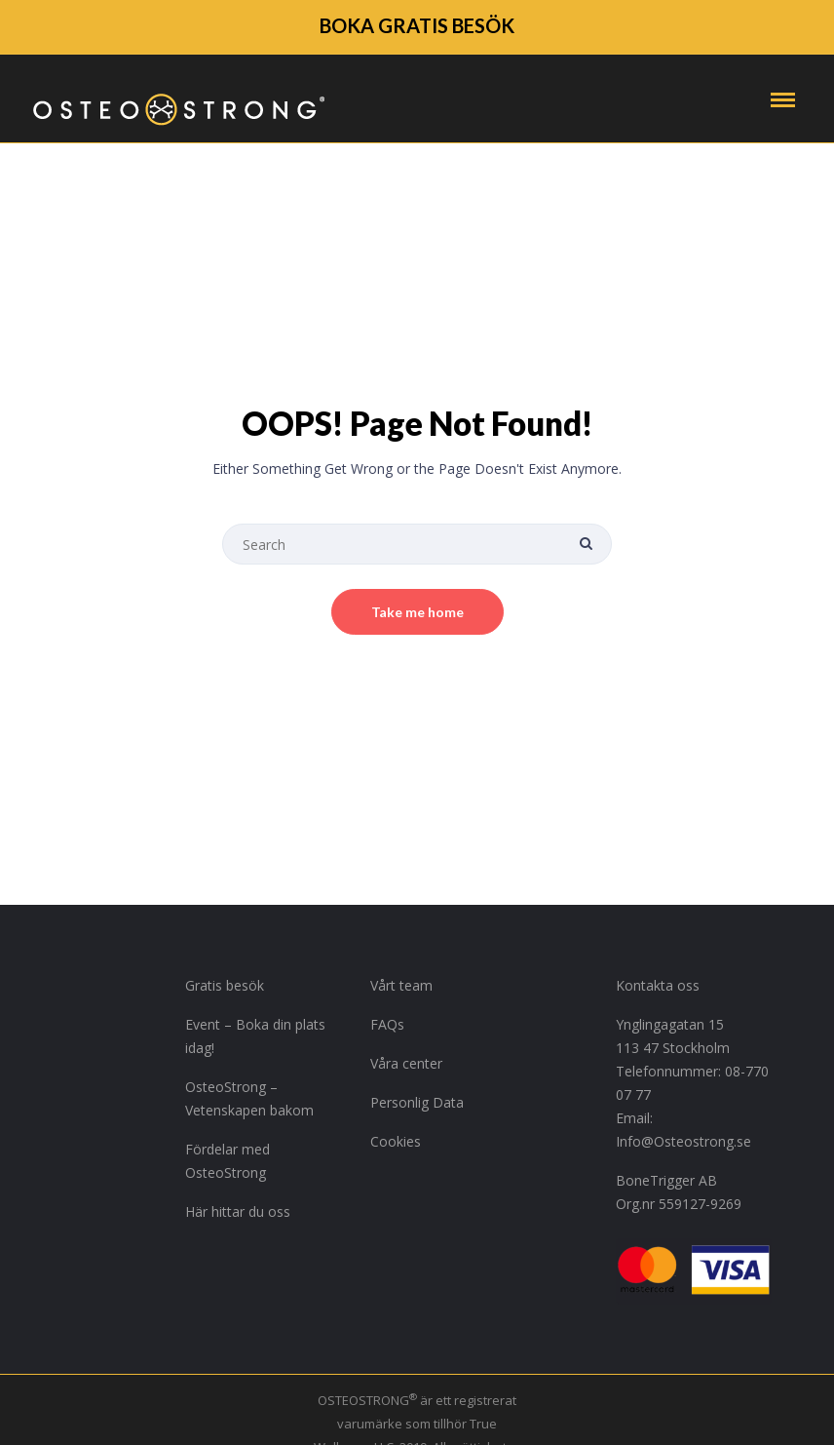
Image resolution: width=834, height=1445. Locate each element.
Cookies (395, 1141)
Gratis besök (224, 985)
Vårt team (401, 985)
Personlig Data (417, 1102)
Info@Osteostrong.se (683, 1141)
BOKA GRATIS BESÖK (417, 25)
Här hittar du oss (237, 1211)
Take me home (417, 612)
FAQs (387, 1024)
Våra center (406, 1063)
